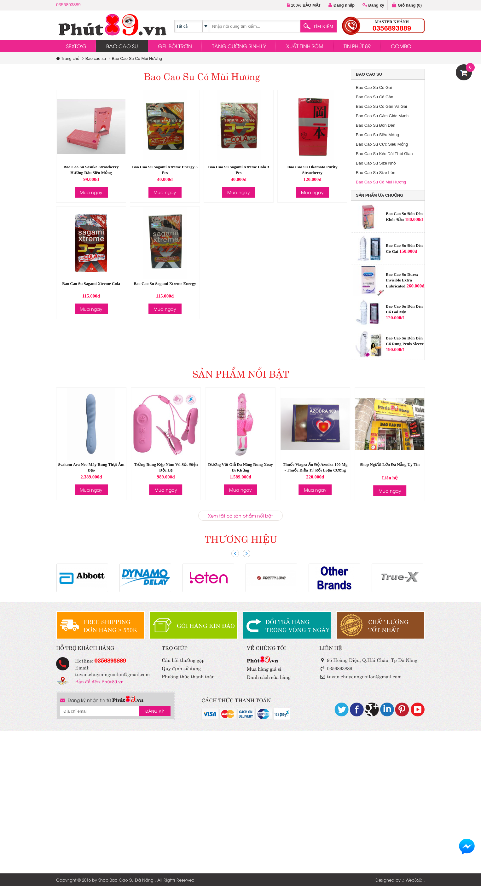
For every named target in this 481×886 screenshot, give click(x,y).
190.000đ (395, 349)
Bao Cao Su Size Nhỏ (376, 163)
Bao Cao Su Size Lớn (375, 172)
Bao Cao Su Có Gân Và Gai (381, 106)
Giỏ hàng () (407, 5)
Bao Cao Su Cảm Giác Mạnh (382, 115)
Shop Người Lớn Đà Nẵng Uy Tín (390, 464)
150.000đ (408, 251)
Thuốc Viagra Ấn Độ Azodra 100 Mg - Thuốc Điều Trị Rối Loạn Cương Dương (315, 470)
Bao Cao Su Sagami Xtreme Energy (165, 283)
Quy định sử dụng (181, 667)
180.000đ (414, 219)
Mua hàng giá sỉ (264, 668)
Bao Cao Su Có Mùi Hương (137, 58)
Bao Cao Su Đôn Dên (375, 125)
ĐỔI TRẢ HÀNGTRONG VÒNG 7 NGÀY (297, 625)
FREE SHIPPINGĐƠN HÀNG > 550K (110, 625)
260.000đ (415, 285)
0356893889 (68, 4)
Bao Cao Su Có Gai (374, 87)
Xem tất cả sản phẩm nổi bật (240, 515)
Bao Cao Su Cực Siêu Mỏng (382, 144)
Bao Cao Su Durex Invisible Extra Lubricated (402, 280)
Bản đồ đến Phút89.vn (99, 681)
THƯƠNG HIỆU (241, 538)
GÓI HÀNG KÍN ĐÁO (206, 625)
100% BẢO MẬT (304, 5)
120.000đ (395, 317)
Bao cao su (95, 58)
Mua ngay (91, 192)
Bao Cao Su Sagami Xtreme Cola (91, 283)
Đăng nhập (341, 5)
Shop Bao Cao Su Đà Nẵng (126, 880)
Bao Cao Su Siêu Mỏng (377, 134)
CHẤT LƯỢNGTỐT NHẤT (388, 625)
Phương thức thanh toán (188, 676)
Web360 (413, 880)
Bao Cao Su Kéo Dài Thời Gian (384, 153)
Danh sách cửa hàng (269, 676)
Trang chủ (67, 58)
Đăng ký (373, 5)
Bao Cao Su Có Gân (374, 97)
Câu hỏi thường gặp (183, 659)
